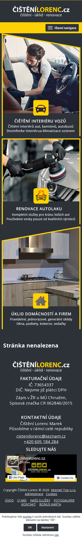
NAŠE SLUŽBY (40, 500)
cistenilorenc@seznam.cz (41, 436)
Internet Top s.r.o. (63, 490)
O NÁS (22, 500)
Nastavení (48, 527)
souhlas (27, 516)
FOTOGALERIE (64, 500)
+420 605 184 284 (41, 441)
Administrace (34, 494)
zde (56, 535)
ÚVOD (6, 337)
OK (30, 527)
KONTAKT (28, 504)
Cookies (51, 494)
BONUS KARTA (50, 504)
